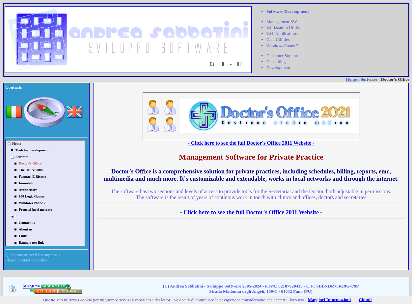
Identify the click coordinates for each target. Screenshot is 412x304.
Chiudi (365, 299)
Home (351, 79)
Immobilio (26, 183)
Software (369, 79)
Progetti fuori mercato (35, 209)
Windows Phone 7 (32, 203)
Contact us (27, 223)
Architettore (28, 190)
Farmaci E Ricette (32, 176)
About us (25, 229)
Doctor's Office (30, 163)
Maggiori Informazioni (329, 299)
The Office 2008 (30, 170)
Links (23, 236)
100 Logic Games (31, 196)
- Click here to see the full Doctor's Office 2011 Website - (251, 143)
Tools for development (32, 150)
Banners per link (31, 242)
